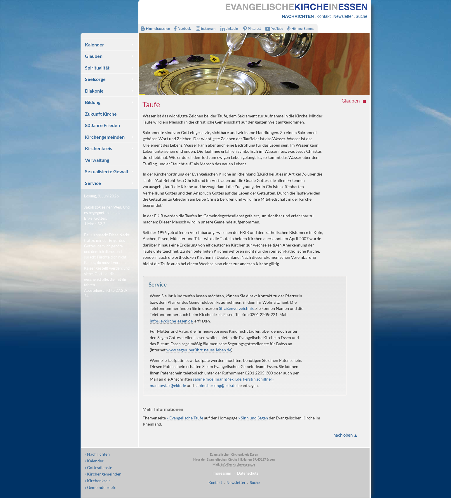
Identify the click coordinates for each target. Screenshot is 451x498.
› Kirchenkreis (97, 480)
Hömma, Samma (299, 28)
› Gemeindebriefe (100, 487)
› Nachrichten (97, 454)
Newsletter (343, 16)
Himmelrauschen (154, 28)
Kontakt (323, 16)
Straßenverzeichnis (236, 308)
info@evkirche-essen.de (171, 320)
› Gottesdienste (98, 467)
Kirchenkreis (98, 148)
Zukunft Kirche (101, 114)
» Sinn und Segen (253, 417)
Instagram (204, 28)
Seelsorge (95, 79)
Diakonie (94, 90)
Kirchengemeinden (105, 137)
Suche (361, 16)
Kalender (94, 44)
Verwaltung (97, 160)
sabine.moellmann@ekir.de (217, 378)
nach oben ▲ (345, 435)
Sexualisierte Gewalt (106, 171)
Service (93, 183)
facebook (181, 28)
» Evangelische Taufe (185, 417)
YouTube (273, 28)
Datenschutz (247, 473)
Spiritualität (97, 67)
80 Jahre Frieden (102, 125)
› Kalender (94, 460)
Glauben (93, 56)
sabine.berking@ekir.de (215, 385)
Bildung (92, 102)
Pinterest (251, 28)
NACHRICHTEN (298, 16)
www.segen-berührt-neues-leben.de (198, 349)
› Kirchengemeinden (103, 473)
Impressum (222, 473)
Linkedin (228, 28)
